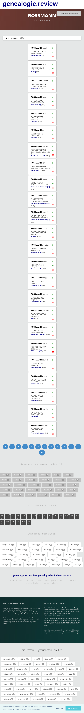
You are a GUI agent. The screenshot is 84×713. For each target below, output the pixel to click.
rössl (35, 549)
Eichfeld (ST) (35, 384)
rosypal (30, 564)
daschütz (54, 664)
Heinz (30, 495)
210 (39, 517)
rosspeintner (37, 559)
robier (7, 689)
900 (29, 522)
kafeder (35, 674)
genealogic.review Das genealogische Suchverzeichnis (42, 575)
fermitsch (22, 669)
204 (13, 517)
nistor (35, 679)
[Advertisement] (12, 273)
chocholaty (26, 664)
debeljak (68, 664)
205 (18, 517)
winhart (52, 699)
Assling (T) (34, 121)
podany (67, 684)
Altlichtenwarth (36, 55)
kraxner (8, 679)
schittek (20, 689)
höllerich (73, 669)
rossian (35, 544)
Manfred (45, 480)
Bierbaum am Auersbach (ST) (40, 187)
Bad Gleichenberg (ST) (38, 156)
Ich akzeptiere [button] (73, 708)
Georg (73, 485)
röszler (43, 564)
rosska (75, 544)
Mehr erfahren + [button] (34, 709)
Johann (44, 475)
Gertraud (74, 480)
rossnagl (70, 554)
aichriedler (9, 659)
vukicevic (8, 699)
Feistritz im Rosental (37, 433)
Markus (56, 495)
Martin (18, 475)
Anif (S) (33, 72)
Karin (72, 490)
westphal (38, 699)
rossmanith (39, 554)
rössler (60, 549)
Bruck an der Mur (36, 252)
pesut (38, 684)
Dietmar (31, 480)
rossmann (55, 554)
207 (29, 517)
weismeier (23, 699)
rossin (48, 544)
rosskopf (22, 549)
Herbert (31, 475)
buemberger (10, 664)
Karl (56, 475)
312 (45, 517)
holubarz (8, 674)
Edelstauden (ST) (36, 351)
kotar (72, 674)
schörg (34, 689)
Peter (60, 490)
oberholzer (49, 679)
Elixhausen (34, 400)
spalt (74, 689)
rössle (47, 549)
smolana (61, 689)
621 (18, 522)
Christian (59, 480)
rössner (22, 559)
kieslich (48, 674)
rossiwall (61, 544)
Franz (68, 475)
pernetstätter (24, 684)
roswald (17, 564)
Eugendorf (34, 416)
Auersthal (34, 137)
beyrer (49, 659)
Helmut (18, 495)
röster (76, 559)
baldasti (24, 659)
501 (50, 517)
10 (64, 446)
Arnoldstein (34, 88)
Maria (18, 480)
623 (23, 522)
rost (51, 559)
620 (13, 522)
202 (7, 517)
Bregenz (33, 236)
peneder (8, 684)
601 (61, 517)
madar (22, 679)
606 (72, 517)
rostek (63, 559)
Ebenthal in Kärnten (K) (38, 334)
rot (67, 564)
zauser (65, 699)
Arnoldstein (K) (36, 105)
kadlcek (22, 674)
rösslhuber (75, 549)
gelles (35, 669)
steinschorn (9, 694)
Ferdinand (33, 490)
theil (41, 694)
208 (34, 517)
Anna (48, 485)
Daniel (19, 490)
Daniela (48, 490)
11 (71, 446)
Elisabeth (20, 485)
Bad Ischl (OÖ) (35, 170)
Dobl (32, 318)
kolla (60, 674)
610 (77, 517)
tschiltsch (55, 694)
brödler (62, 659)
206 (23, 517)
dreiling (8, 669)
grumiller (48, 669)
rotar (78, 564)
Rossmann (14, 38)
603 (66, 517)
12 (78, 446)
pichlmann (52, 684)
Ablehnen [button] (59, 708)
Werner (70, 495)
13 (42, 453)
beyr (37, 659)
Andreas (35, 485)
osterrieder (65, 679)
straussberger (26, 694)
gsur (61, 669)
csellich (40, 664)
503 (55, 517)
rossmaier (23, 554)
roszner (56, 564)
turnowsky (70, 694)
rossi (22, 544)
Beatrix (60, 485)
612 (7, 522)
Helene (43, 495)
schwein (47, 689)
